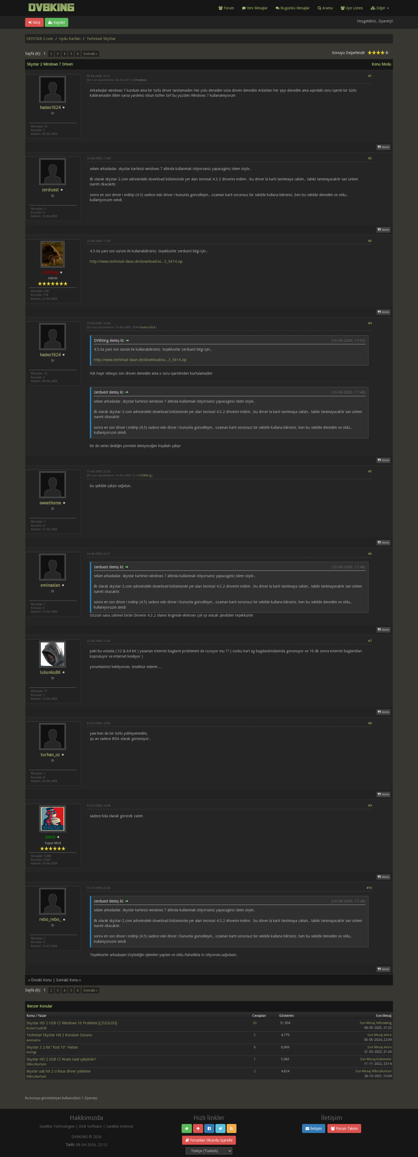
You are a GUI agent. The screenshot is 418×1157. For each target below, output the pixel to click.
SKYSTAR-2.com (39, 39)
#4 (370, 323)
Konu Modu (381, 64)
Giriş (34, 22)
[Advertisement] (229, 113)
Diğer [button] (380, 8)
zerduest (50, 189)
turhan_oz (50, 754)
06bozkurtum (36, 1064)
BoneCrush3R (36, 1028)
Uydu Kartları (70, 39)
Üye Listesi (352, 8)
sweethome (50, 502)
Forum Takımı (344, 1128)
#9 (370, 805)
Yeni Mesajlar (255, 8)
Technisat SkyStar (101, 39)
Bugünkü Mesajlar (293, 8)
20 (254, 1023)
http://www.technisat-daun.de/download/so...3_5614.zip (136, 261)
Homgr (31, 1052)
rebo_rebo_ (50, 919)
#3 (370, 241)
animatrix (33, 1040)
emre (142, 80)
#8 (370, 723)
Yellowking (384, 1023)
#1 (370, 76)
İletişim (314, 1128)
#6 (370, 554)
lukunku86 (50, 672)
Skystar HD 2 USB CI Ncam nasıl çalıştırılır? (61, 1059)
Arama (325, 8)
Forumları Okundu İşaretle (209, 1140)
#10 (369, 888)
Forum (226, 8)
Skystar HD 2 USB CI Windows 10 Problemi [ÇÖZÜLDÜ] (71, 1023)
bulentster (384, 1059)
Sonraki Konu (67, 980)
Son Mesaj (367, 1023)
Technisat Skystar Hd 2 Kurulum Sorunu (59, 1035)
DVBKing (145, 475)
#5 (370, 471)
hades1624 (50, 107)
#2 (370, 158)
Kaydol (56, 22)
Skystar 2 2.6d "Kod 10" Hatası (52, 1047)
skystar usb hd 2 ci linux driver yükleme (58, 1071)
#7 (370, 641)
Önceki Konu (41, 980)
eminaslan (50, 585)
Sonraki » (90, 54)
